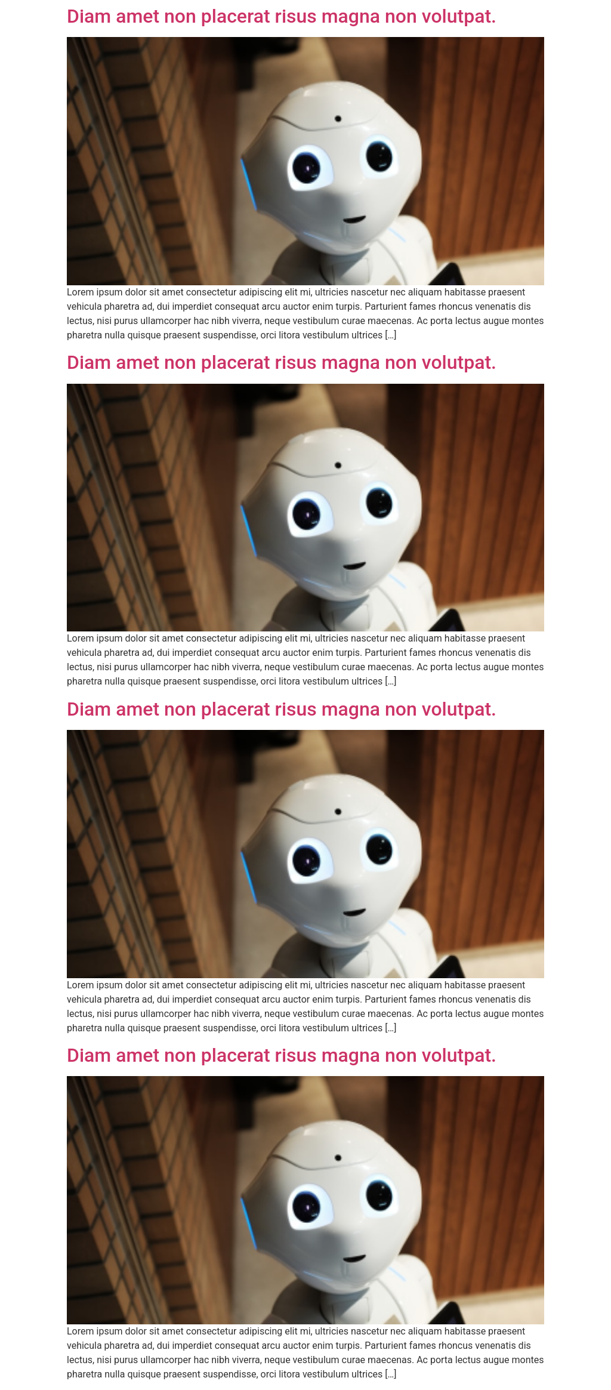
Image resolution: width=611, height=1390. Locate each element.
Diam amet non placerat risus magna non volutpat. (281, 16)
